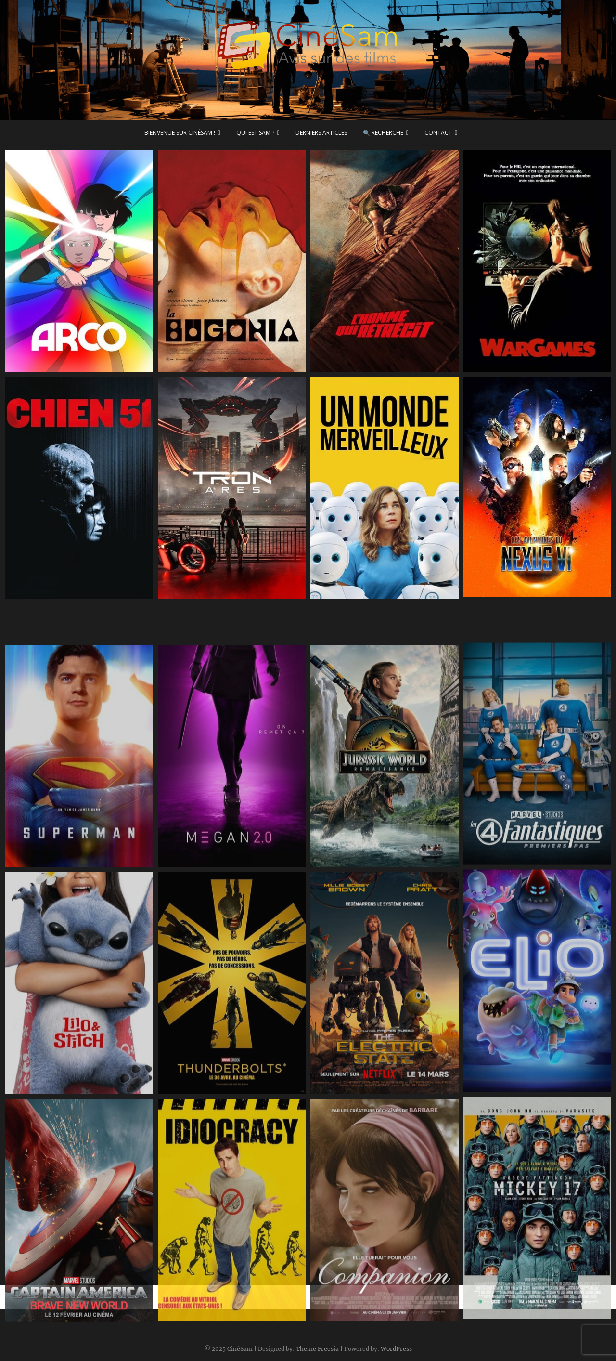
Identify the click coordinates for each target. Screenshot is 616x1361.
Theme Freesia (317, 1348)
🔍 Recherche (383, 133)
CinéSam (240, 1348)
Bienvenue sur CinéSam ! (179, 133)
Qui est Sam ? (255, 133)
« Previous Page (104, 1292)
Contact (438, 133)
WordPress (396, 1348)
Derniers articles (321, 133)
